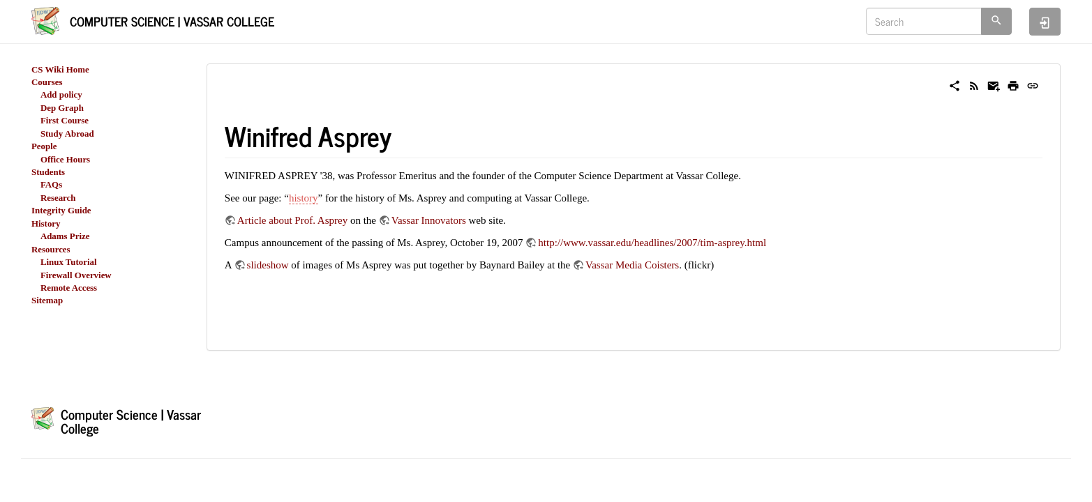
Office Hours (65, 160)
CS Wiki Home (60, 70)
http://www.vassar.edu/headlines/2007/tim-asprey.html (652, 242)
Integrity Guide (61, 210)
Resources (50, 249)
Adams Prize (65, 236)
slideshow (268, 265)
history (303, 198)
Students (48, 172)
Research (58, 198)
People (44, 146)
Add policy (61, 95)
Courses (46, 82)
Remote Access (68, 288)
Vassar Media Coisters (632, 265)
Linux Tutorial (68, 262)
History (46, 224)
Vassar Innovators (428, 220)
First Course (64, 121)
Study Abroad (67, 134)
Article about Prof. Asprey (292, 220)
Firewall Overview (76, 275)
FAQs (51, 185)
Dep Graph (62, 108)
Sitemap (47, 300)
